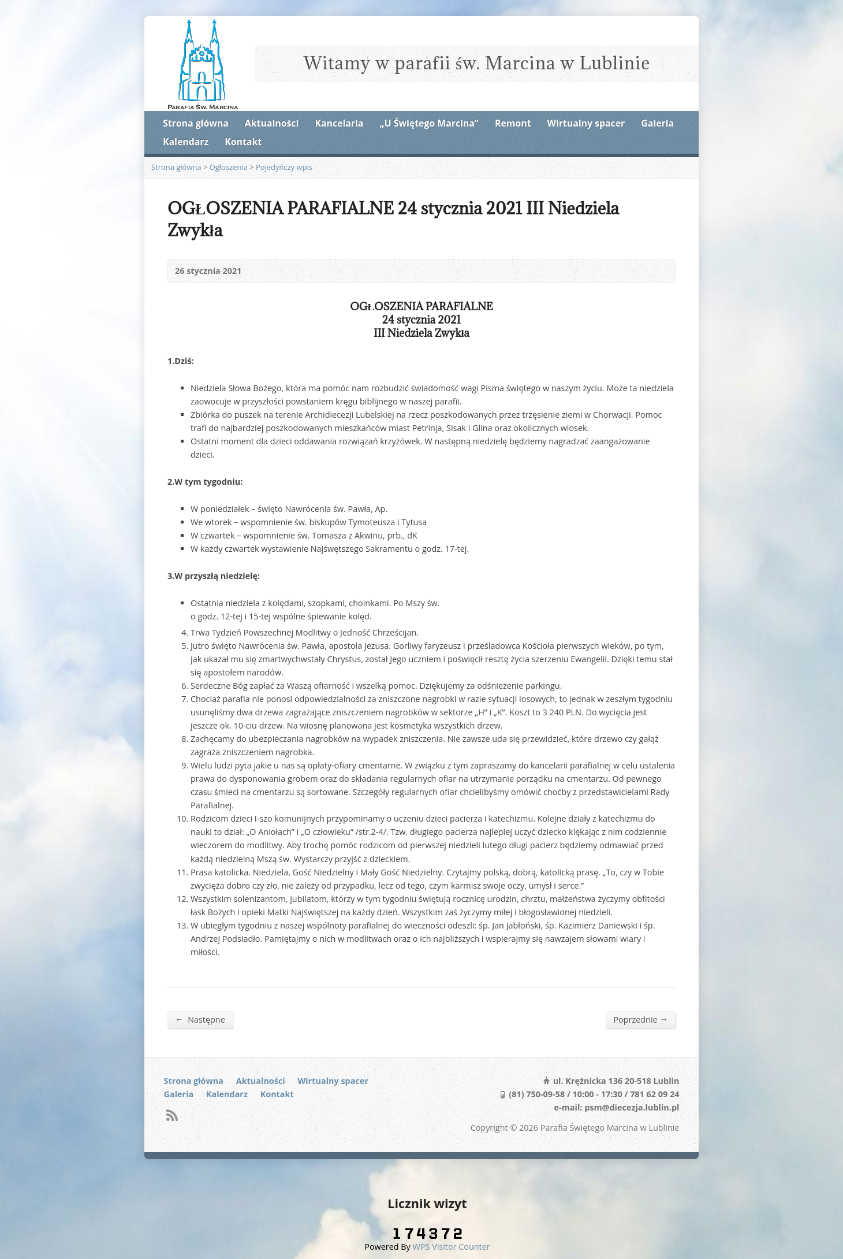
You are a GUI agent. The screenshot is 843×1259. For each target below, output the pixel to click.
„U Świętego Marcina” (429, 123)
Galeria (657, 123)
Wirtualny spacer (586, 123)
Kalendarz (185, 141)
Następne (200, 1019)
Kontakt (243, 141)
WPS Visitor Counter (451, 1246)
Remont (513, 123)
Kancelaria (339, 123)
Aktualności (272, 123)
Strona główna (196, 123)
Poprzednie (640, 1019)
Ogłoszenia (229, 167)
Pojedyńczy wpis (284, 167)
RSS (171, 1114)
